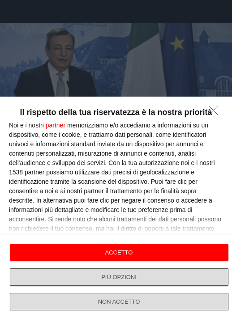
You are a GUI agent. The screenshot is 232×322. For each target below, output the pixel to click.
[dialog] (116, 209)
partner (55, 125)
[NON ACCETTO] (216, 113)
